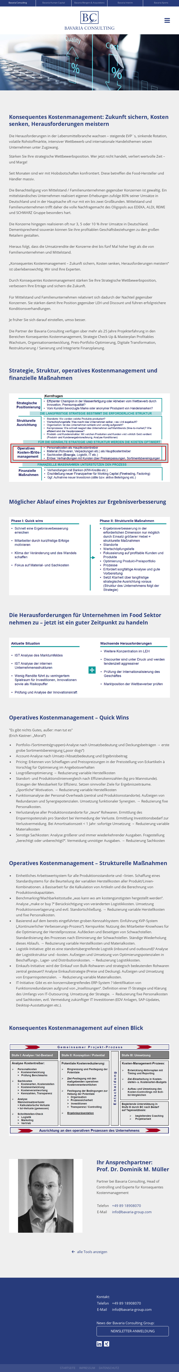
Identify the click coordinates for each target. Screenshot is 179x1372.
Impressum (87, 1368)
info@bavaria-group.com (132, 1212)
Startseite (67, 1368)
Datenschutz (109, 1368)
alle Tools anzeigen (89, 1251)
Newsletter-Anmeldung (133, 1331)
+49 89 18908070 (126, 1205)
